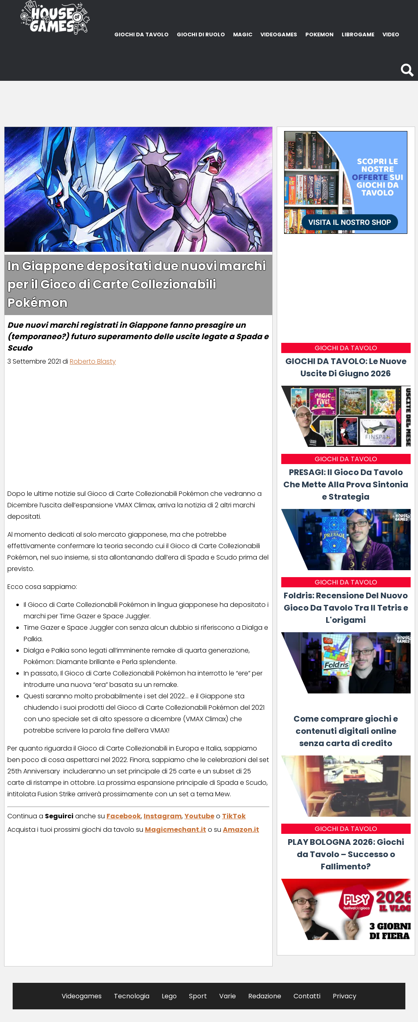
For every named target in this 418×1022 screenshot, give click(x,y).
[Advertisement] (209, 101)
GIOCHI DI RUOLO (201, 34)
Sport (198, 996)
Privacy (344, 996)
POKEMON (319, 34)
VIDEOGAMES (278, 34)
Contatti (306, 996)
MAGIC (242, 34)
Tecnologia (131, 996)
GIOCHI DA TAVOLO (141, 34)
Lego (169, 996)
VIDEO (390, 34)
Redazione (264, 996)
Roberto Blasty (93, 361)
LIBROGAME (358, 34)
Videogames (82, 996)
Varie (227, 996)
